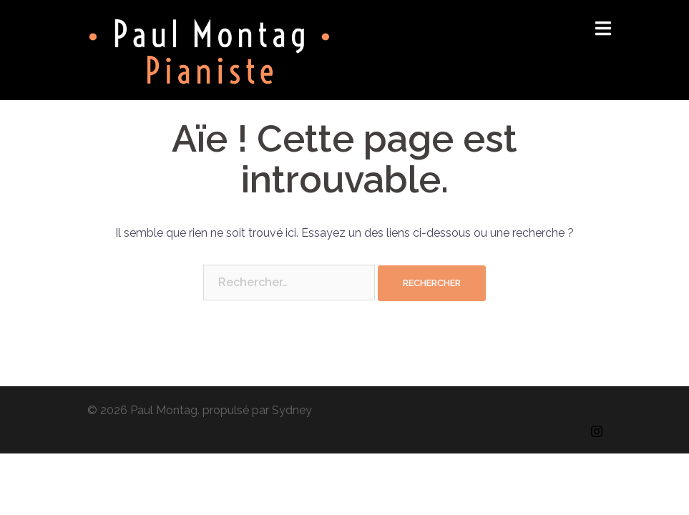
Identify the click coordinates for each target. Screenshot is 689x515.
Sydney (292, 410)
